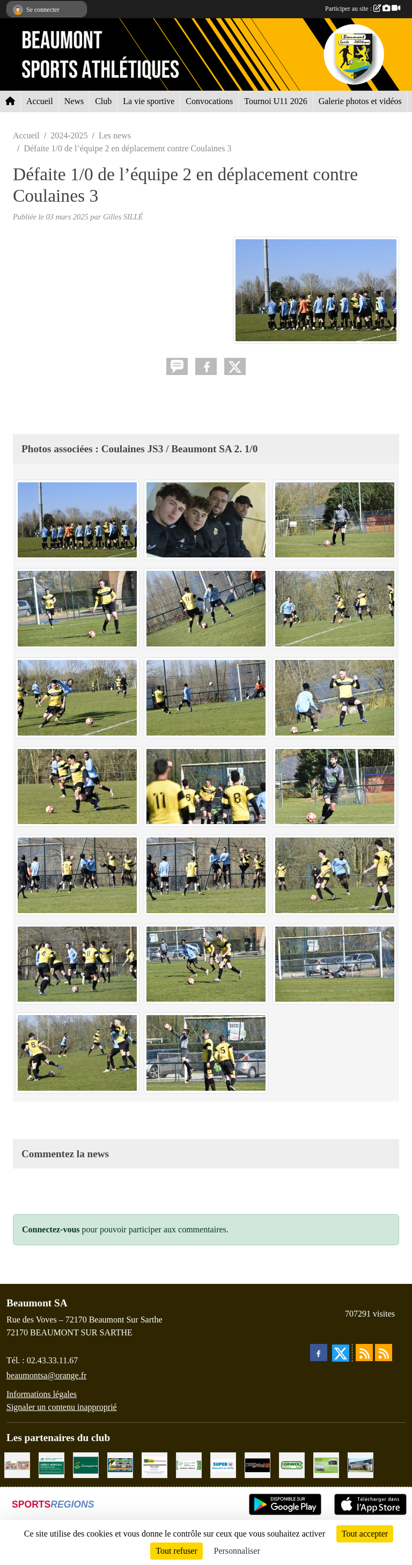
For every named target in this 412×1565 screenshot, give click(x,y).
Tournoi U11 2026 (275, 101)
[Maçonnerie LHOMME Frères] (257, 1464)
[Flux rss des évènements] (383, 1352)
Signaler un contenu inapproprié (61, 1407)
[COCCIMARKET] (360, 1464)
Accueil (39, 101)
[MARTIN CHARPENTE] (120, 1464)
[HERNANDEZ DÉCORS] (292, 1464)
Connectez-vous (51, 1229)
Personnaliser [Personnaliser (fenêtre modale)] (237, 1550)
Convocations (209, 101)
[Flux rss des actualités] (364, 1352)
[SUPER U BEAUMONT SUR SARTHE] (223, 1464)
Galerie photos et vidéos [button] (360, 101)
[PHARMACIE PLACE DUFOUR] (189, 1464)
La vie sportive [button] (148, 101)
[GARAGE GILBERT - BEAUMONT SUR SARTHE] (326, 1464)
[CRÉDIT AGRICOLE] (51, 1464)
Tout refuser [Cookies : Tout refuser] (176, 1550)
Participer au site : (362, 8)
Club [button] (103, 101)
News (74, 101)
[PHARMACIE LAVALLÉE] (17, 1464)
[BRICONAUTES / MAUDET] (154, 1464)
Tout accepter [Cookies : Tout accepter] (365, 1533)
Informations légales (41, 1394)
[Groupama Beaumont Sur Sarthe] (86, 1464)
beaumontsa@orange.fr (46, 1375)
